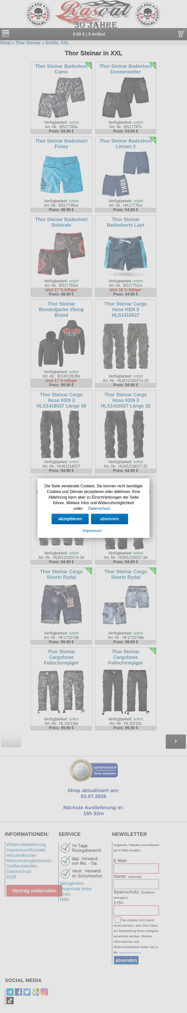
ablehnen (109, 518)
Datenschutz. (99, 508)
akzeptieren (70, 518)
